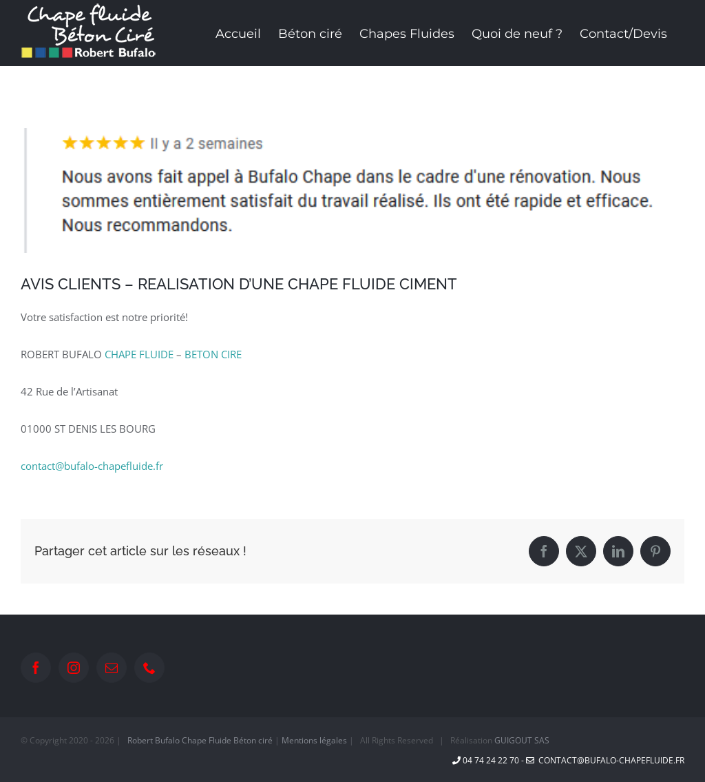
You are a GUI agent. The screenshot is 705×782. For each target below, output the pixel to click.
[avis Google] (352, 190)
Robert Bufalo (153, 740)
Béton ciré (253, 740)
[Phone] (149, 667)
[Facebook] (36, 667)
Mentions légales (314, 740)
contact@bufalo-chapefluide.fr (92, 466)
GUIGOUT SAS (521, 740)
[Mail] (111, 667)
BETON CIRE (213, 354)
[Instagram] (74, 667)
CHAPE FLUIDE (139, 354)
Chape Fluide (206, 740)
